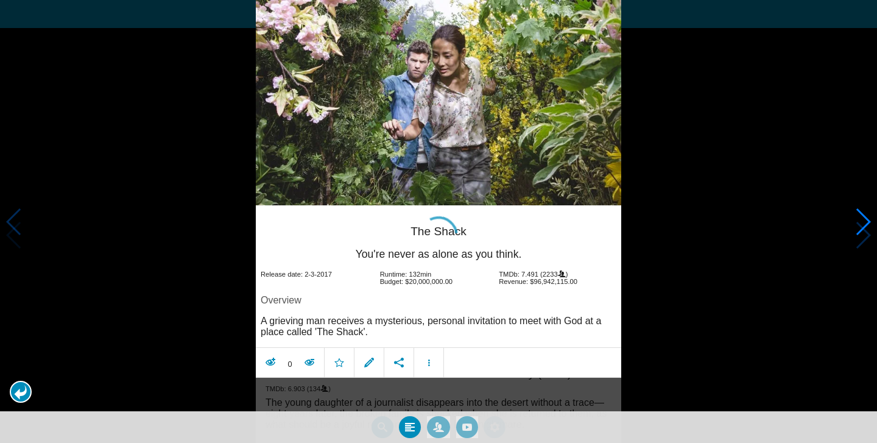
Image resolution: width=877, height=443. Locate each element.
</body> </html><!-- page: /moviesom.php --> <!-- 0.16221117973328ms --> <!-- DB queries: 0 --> (438, 221)
